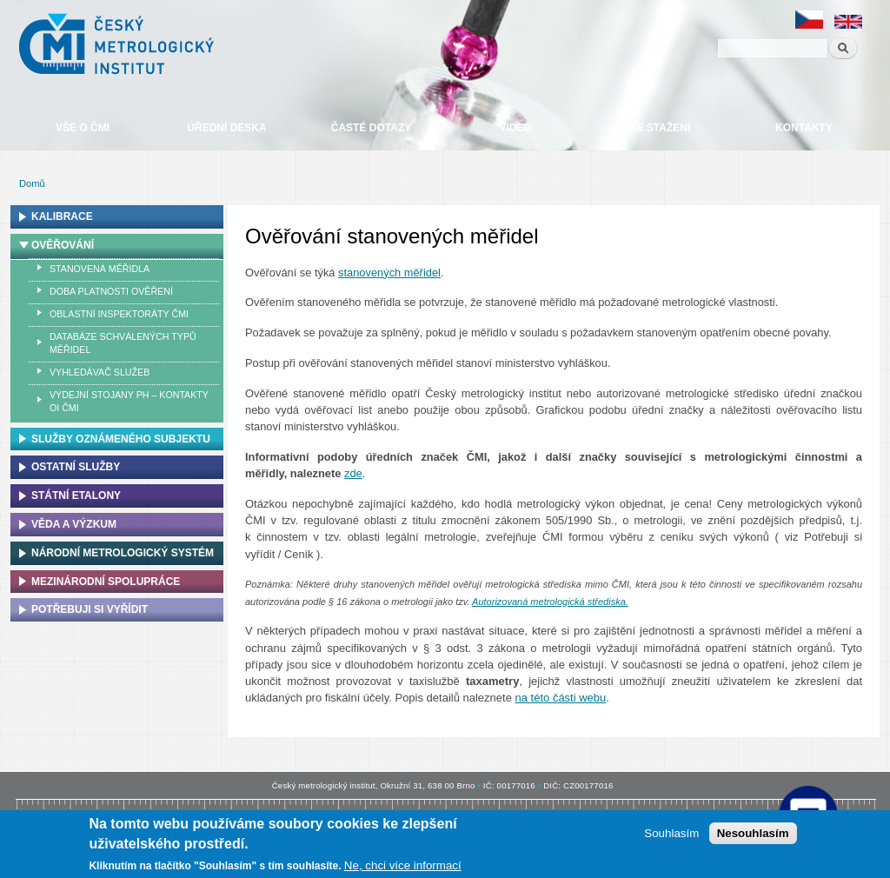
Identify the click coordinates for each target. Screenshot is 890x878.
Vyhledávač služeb (99, 372)
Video (515, 128)
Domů (32, 183)
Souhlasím (671, 833)
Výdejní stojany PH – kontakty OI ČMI (129, 401)
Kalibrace (62, 216)
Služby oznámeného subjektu (120, 439)
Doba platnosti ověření (111, 291)
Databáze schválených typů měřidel (123, 343)
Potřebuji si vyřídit (89, 609)
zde (353, 473)
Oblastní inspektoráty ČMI (119, 314)
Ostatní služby (75, 467)
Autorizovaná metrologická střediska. (550, 601)
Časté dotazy (371, 128)
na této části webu (561, 697)
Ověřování (62, 245)
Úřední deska (226, 128)
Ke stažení (659, 128)
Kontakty (804, 128)
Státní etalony (76, 495)
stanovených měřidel (389, 272)
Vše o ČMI (83, 128)
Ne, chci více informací (403, 865)
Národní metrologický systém (122, 553)
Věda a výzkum (73, 524)
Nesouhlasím (753, 833)
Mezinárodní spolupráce (105, 581)
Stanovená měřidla (99, 268)
